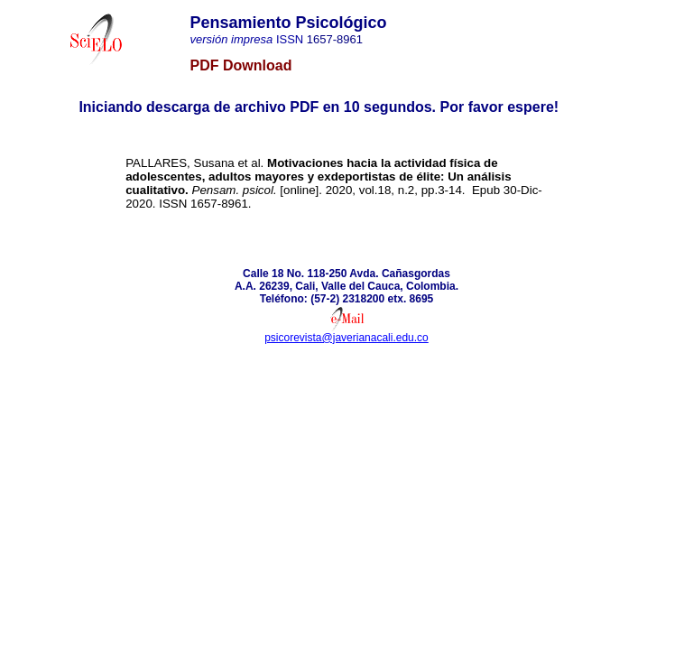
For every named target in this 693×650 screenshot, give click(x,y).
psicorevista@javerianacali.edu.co (346, 337)
